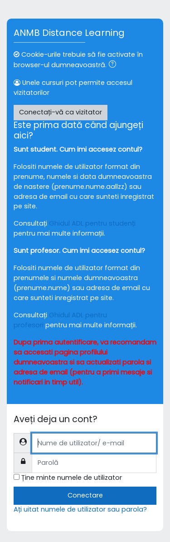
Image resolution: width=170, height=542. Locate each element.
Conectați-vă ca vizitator (60, 112)
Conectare (85, 495)
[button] (114, 65)
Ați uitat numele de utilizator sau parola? (80, 509)
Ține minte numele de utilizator (71, 477)
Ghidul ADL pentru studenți (92, 223)
